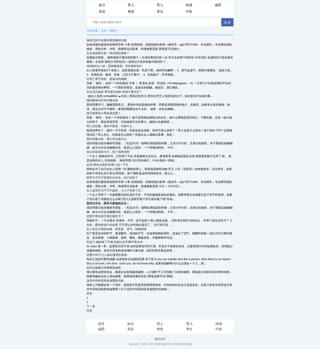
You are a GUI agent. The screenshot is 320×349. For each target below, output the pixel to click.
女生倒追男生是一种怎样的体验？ (108, 53)
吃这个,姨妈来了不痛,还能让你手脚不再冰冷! (115, 242)
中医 (189, 11)
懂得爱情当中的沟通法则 (102, 100)
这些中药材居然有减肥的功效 (105, 280)
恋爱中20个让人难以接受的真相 (107, 254)
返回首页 (160, 339)
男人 (131, 5)
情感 (189, 5)
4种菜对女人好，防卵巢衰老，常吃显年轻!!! (114, 66)
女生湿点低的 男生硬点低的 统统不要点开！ (114, 91)
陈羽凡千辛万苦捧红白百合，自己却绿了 (112, 177)
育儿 (160, 5)
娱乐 (102, 5)
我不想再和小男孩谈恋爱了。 (105, 113)
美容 (102, 11)
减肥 (218, 5)
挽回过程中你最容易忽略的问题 (107, 40)
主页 (104, 30)
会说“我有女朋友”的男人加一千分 (107, 164)
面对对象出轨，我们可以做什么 (107, 139)
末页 (89, 310)
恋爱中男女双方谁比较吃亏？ (105, 216)
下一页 (91, 306)
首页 (89, 293)
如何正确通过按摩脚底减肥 (104, 267)
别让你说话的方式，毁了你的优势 (108, 151)
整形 (131, 11)
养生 (160, 11)
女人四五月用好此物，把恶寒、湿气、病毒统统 (117, 229)
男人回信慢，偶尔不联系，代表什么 (109, 126)
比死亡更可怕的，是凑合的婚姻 (107, 79)
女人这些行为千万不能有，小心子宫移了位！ (115, 190)
